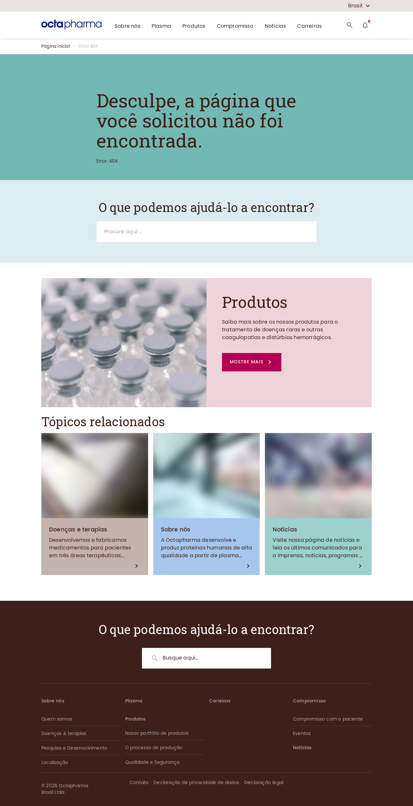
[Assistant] (365, 25)
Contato (139, 782)
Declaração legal (263, 782)
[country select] (359, 6)
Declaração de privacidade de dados (196, 782)
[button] (251, 362)
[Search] (350, 25)
